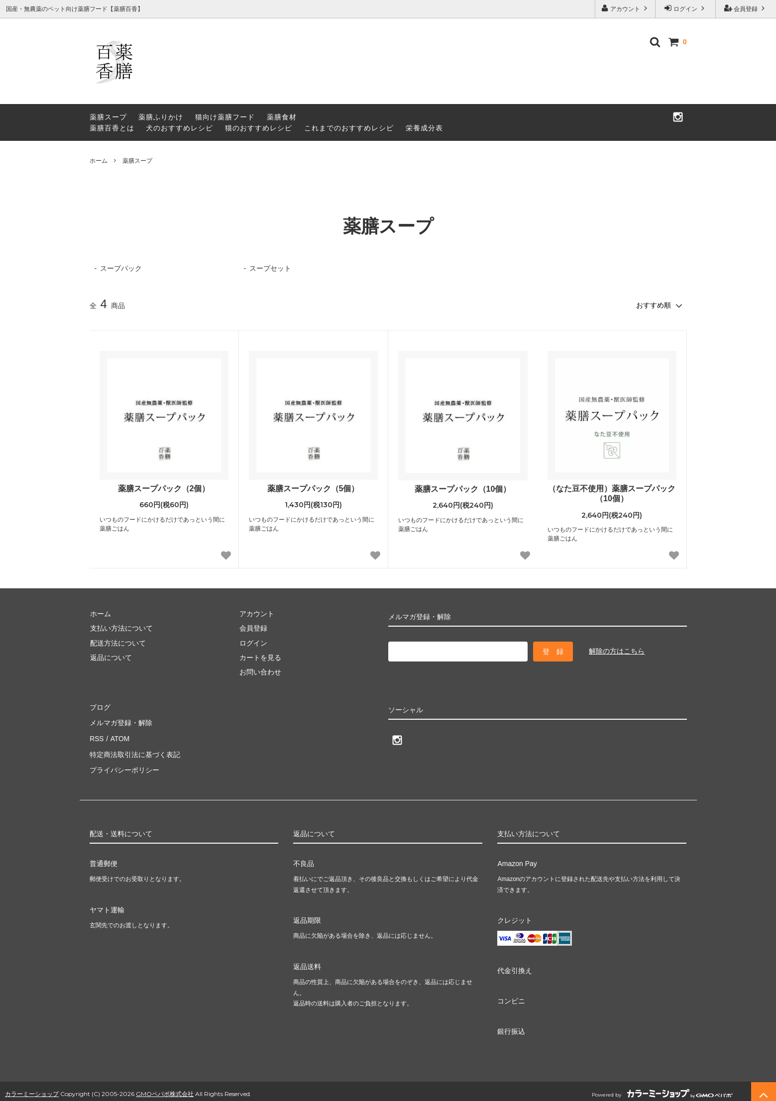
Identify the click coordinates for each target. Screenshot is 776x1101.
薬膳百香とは (112, 128)
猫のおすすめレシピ (258, 128)
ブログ (100, 706)
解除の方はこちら (617, 651)
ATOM (118, 735)
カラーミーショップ (32, 1088)
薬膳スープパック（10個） (463, 488)
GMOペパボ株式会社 (165, 1088)
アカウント (625, 8)
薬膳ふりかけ (160, 117)
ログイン (685, 8)
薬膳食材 (282, 117)
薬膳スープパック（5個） (313, 488)
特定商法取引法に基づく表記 (135, 750)
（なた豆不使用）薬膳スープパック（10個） (611, 493)
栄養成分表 (424, 128)
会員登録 (746, 8)
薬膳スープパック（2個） (164, 488)
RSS (97, 735)
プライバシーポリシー (124, 765)
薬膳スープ (108, 117)
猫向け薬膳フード (225, 117)
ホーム (99, 160)
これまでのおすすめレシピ (349, 128)
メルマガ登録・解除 (121, 721)
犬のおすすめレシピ (179, 128)
